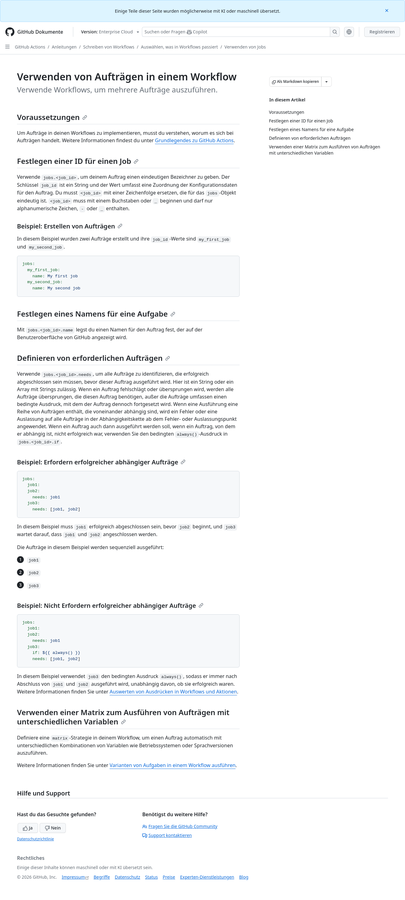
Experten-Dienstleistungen (207, 877)
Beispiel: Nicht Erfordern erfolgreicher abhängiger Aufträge (110, 605)
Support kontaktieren (167, 835)
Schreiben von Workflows (108, 47)
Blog (244, 877)
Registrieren (382, 32)
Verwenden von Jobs (245, 47)
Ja (28, 828)
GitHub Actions (30, 47)
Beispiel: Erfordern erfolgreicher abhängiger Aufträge (101, 462)
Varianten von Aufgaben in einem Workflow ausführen (172, 765)
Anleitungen (64, 47)
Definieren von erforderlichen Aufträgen (93, 358)
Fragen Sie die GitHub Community (179, 826)
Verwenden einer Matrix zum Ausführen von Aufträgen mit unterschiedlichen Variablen (123, 717)
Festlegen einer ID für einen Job (78, 161)
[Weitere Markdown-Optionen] (326, 82)
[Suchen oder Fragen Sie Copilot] (241, 32)
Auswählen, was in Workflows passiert (179, 47)
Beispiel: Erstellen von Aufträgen (69, 226)
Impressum (73, 877)
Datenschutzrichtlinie (35, 839)
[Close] (387, 10)
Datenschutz (127, 877)
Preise (169, 877)
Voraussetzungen (52, 117)
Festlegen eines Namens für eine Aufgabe (96, 314)
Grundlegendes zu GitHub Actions (194, 140)
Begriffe (102, 877)
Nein (53, 828)
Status (151, 877)
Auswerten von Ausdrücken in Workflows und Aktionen (173, 691)
